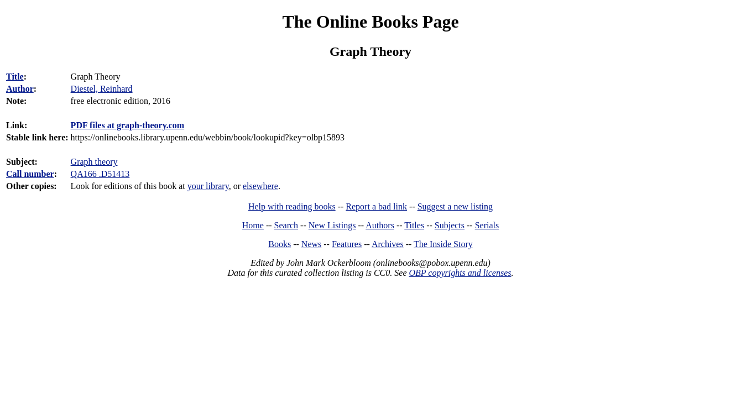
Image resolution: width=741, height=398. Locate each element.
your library (208, 186)
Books (279, 244)
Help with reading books (292, 206)
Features (347, 244)
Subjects (450, 225)
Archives (388, 244)
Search (286, 225)
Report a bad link (376, 206)
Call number (30, 174)
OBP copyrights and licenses (460, 272)
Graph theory (94, 161)
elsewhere (260, 186)
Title (15, 76)
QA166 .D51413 (100, 174)
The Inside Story (443, 244)
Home (253, 225)
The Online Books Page (370, 22)
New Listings (332, 225)
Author (20, 88)
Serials (487, 225)
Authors (380, 225)
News (311, 244)
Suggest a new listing (455, 206)
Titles (414, 225)
